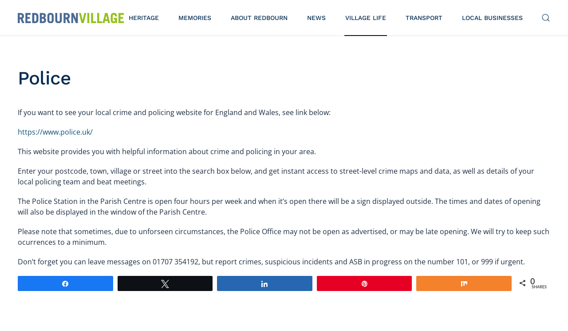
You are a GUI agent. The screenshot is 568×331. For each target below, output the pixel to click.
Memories (194, 17)
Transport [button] (424, 17)
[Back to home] (71, 18)
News (316, 17)
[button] (545, 18)
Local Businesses (492, 17)
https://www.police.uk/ (55, 132)
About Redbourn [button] (259, 17)
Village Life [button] (365, 17)
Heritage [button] (144, 17)
